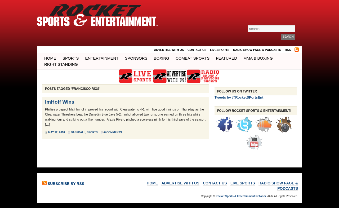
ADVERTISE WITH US (169, 49)
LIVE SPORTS (219, 49)
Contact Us (197, 49)
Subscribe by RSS (66, 184)
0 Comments (113, 132)
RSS (288, 49)
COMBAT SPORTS (192, 58)
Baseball (78, 132)
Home (50, 58)
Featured (226, 58)
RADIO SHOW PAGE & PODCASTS (257, 49)
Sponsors (136, 58)
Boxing (161, 58)
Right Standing (61, 64)
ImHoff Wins (59, 102)
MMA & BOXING (258, 58)
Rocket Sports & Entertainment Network (241, 196)
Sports (71, 58)
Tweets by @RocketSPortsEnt (239, 97)
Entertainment (101, 58)
